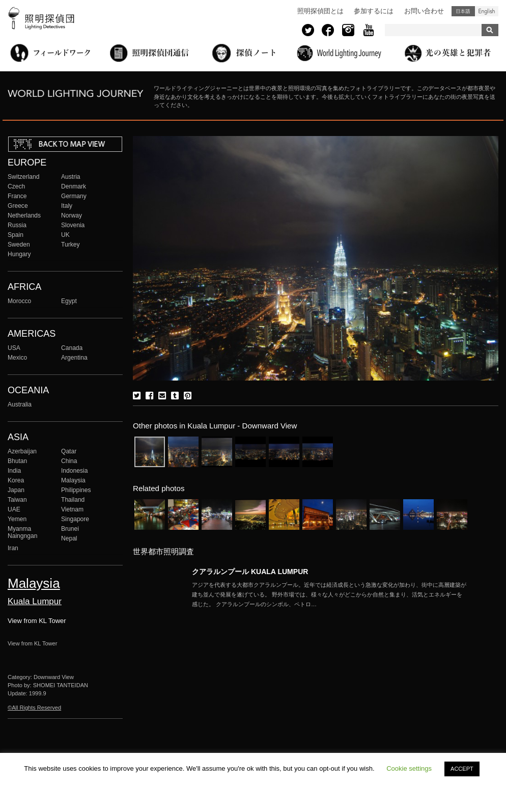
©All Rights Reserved (34, 708)
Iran (13, 548)
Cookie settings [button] (409, 768)
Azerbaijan (22, 451)
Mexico (17, 357)
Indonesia (74, 470)
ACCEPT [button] (462, 769)
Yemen (17, 519)
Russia (17, 225)
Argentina (74, 357)
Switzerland (23, 176)
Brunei (70, 528)
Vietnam (72, 509)
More (329, 594)
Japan (16, 490)
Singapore (75, 519)
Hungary (19, 254)
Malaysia (73, 480)
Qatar (68, 451)
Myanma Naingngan (22, 532)
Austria (70, 176)
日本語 (463, 11)
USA (14, 347)
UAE (14, 509)
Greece (18, 205)
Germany (74, 196)
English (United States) (486, 11)
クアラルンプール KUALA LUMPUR (250, 571)
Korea (16, 480)
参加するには (373, 11)
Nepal (69, 538)
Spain (15, 234)
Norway (71, 215)
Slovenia (73, 225)
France (17, 196)
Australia (20, 404)
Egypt (69, 301)
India (14, 470)
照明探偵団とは (320, 11)
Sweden (19, 244)
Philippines (76, 490)
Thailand (73, 499)
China (69, 461)
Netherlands (24, 215)
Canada (71, 347)
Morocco (19, 301)
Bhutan (17, 461)
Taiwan (17, 499)
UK (65, 234)
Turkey (70, 244)
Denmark (73, 186)
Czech (16, 186)
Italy (66, 205)
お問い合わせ (424, 11)
